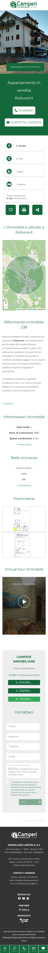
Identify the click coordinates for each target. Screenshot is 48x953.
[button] (7, 403)
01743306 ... (24, 682)
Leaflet (19, 309)
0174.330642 (32, 877)
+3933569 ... (24, 699)
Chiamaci (24, 110)
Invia (23, 802)
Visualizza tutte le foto (25, 67)
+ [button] (6, 303)
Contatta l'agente (24, 122)
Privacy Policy (29, 938)
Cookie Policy (17, 938)
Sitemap (6, 938)
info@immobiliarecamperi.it (24, 675)
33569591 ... (24, 690)
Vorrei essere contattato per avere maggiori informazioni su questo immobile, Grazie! (23, 770)
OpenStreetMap (32, 309)
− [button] (6, 307)
